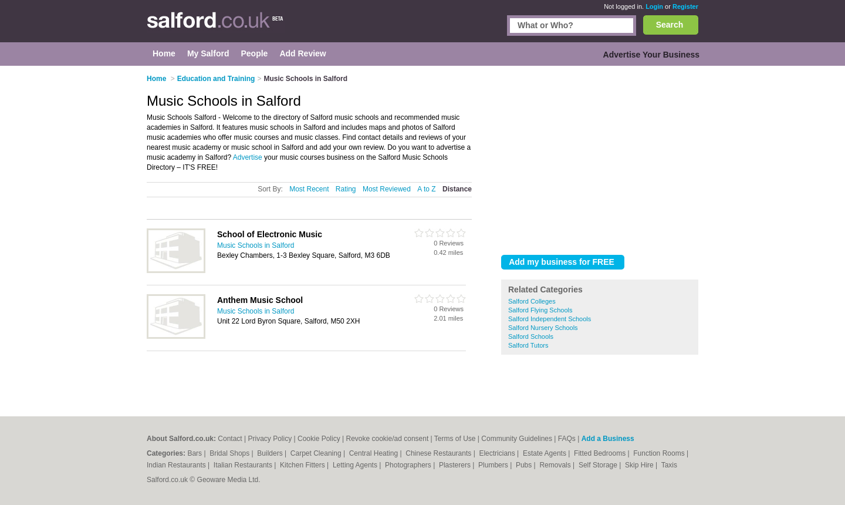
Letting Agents (356, 465)
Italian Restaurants (244, 465)
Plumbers (494, 465)
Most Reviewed (387, 189)
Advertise (247, 157)
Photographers (409, 465)
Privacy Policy (270, 439)
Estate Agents (545, 453)
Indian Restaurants (177, 465)
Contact (230, 439)
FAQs (567, 439)
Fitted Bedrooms (600, 453)
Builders (271, 453)
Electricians (498, 453)
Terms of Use (455, 439)
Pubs (525, 465)
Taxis (669, 465)
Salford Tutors (528, 345)
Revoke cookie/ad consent (387, 439)
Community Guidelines (516, 439)
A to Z (426, 189)
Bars (195, 453)
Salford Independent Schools (549, 318)
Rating (346, 189)
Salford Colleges (532, 301)
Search (670, 24)
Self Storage (599, 465)
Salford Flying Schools (540, 310)
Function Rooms (660, 453)
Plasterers (455, 465)
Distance (457, 189)
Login (654, 6)
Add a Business (608, 439)
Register (685, 6)
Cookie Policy (319, 439)
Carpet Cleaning (316, 453)
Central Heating (374, 453)
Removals (556, 465)
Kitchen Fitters (303, 465)
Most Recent (309, 189)
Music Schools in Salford (255, 245)
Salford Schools (530, 336)
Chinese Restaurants (439, 453)
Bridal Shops (230, 453)
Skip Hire (640, 465)
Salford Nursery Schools (543, 327)
